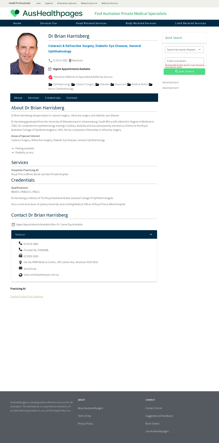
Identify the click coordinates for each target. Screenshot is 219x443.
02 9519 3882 (60, 60)
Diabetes (102, 84)
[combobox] (184, 49)
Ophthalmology (59, 84)
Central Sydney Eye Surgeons (26, 296)
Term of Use (84, 415)
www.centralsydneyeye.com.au (41, 274)
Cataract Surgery (83, 84)
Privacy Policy (85, 423)
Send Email (30, 268)
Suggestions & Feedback (159, 415)
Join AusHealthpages (157, 431)
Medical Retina (138, 84)
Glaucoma (118, 84)
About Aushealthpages (90, 408)
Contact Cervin (153, 408)
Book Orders (152, 423)
